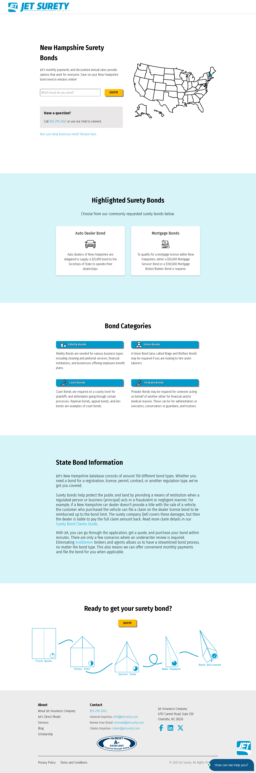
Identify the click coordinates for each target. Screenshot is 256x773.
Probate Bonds (150, 383)
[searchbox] (70, 92)
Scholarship (45, 734)
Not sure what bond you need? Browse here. (68, 134)
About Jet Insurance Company (56, 711)
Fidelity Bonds (73, 344)
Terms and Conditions (73, 762)
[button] (231, 765)
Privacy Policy (47, 762)
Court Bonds (73, 383)
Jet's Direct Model (49, 717)
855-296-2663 (58, 121)
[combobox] (70, 92)
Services (43, 722)
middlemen (84, 542)
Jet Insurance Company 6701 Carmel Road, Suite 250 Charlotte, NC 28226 (176, 714)
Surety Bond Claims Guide (76, 523)
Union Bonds (148, 344)
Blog (41, 728)
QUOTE (113, 92)
